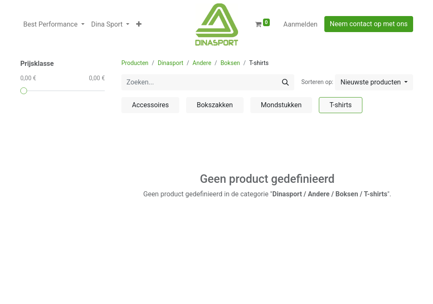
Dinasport (171, 63)
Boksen (230, 63)
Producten (134, 63)
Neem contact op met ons (369, 24)
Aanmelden (300, 24)
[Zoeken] (285, 82)
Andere (201, 63)
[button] (139, 24)
